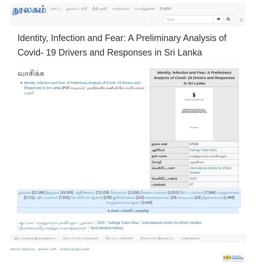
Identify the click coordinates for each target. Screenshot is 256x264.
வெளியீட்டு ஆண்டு (87, 197)
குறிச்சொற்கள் (123, 197)
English (166, 9)
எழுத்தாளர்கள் (228, 192)
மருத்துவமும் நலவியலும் (56, 223)
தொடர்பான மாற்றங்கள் (80, 238)
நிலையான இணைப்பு (156, 238)
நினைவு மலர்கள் (153, 192)
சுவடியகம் (186, 197)
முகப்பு (55, 9)
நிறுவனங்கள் (212, 197)
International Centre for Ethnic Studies (172, 223)
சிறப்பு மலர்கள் (192, 192)
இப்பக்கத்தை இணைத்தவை (34, 238)
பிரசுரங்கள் (118, 192)
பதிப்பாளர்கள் (47, 197)
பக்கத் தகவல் (190, 238)
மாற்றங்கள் (121, 9)
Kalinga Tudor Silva (203, 150)
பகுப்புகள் (26, 223)
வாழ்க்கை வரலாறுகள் (123, 202)
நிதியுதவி (99, 9)
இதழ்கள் (53, 192)
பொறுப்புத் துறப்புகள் (74, 249)
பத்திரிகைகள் (84, 192)
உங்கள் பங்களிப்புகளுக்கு (128, 210)
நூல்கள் (25, 192)
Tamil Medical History (106, 228)
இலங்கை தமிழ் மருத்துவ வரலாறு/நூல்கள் (53, 228)
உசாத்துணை (145, 9)
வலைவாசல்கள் (157, 197)
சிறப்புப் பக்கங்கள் (119, 238)
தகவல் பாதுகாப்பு (22, 249)
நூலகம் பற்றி (76, 9)
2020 (193, 178)
